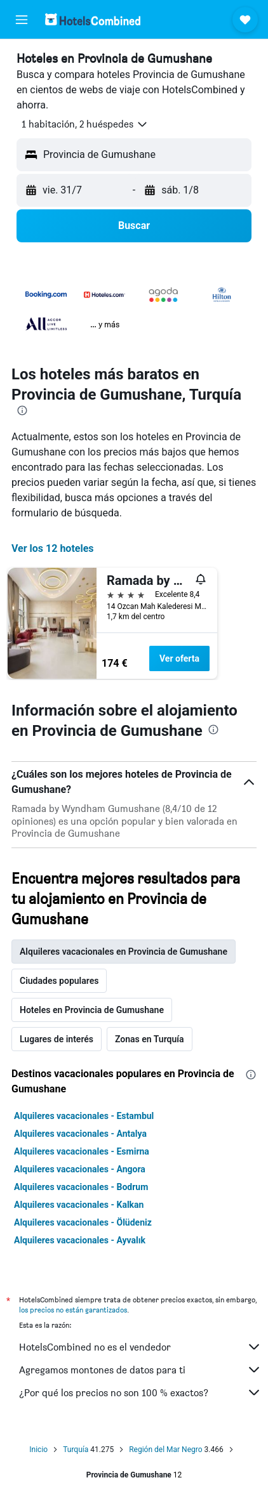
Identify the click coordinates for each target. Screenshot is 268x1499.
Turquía (75, 1449)
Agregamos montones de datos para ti (140, 1369)
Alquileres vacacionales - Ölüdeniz (83, 1222)
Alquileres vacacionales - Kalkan (79, 1205)
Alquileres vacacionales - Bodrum (81, 1187)
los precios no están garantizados (73, 1309)
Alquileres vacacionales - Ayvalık (79, 1240)
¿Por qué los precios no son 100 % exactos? (140, 1392)
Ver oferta (179, 658)
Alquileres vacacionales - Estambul (84, 1116)
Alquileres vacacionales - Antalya (80, 1134)
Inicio (38, 1449)
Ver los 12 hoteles (52, 548)
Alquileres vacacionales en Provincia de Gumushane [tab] (123, 951)
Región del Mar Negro (165, 1449)
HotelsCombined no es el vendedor (140, 1346)
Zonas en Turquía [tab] (149, 1039)
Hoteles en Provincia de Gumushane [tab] (92, 1010)
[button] (22, 20)
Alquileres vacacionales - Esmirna (81, 1151)
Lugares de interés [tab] (56, 1039)
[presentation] (22, 410)
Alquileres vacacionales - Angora (79, 1169)
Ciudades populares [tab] (59, 981)
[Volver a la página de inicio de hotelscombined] (92, 19)
